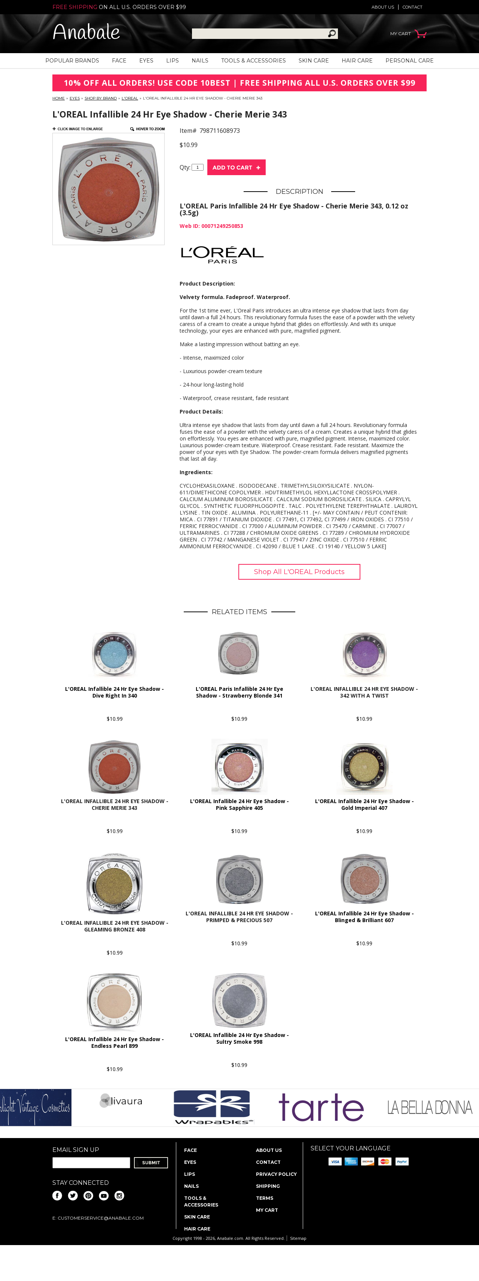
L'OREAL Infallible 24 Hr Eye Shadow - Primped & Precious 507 (239, 917)
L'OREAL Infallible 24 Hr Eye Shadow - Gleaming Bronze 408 (114, 926)
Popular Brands (72, 60)
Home (58, 98)
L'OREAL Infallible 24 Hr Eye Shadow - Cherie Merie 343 (114, 804)
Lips (172, 60)
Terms (264, 1198)
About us (383, 7)
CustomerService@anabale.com (101, 1218)
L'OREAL (130, 98)
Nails (200, 60)
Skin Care (314, 60)
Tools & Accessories (253, 60)
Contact (412, 7)
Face (119, 60)
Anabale (86, 33)
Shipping (268, 1186)
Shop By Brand (101, 98)
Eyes (146, 60)
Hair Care (357, 60)
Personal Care (409, 60)
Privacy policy (276, 1174)
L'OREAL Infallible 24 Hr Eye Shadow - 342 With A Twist (364, 692)
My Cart (267, 1210)
